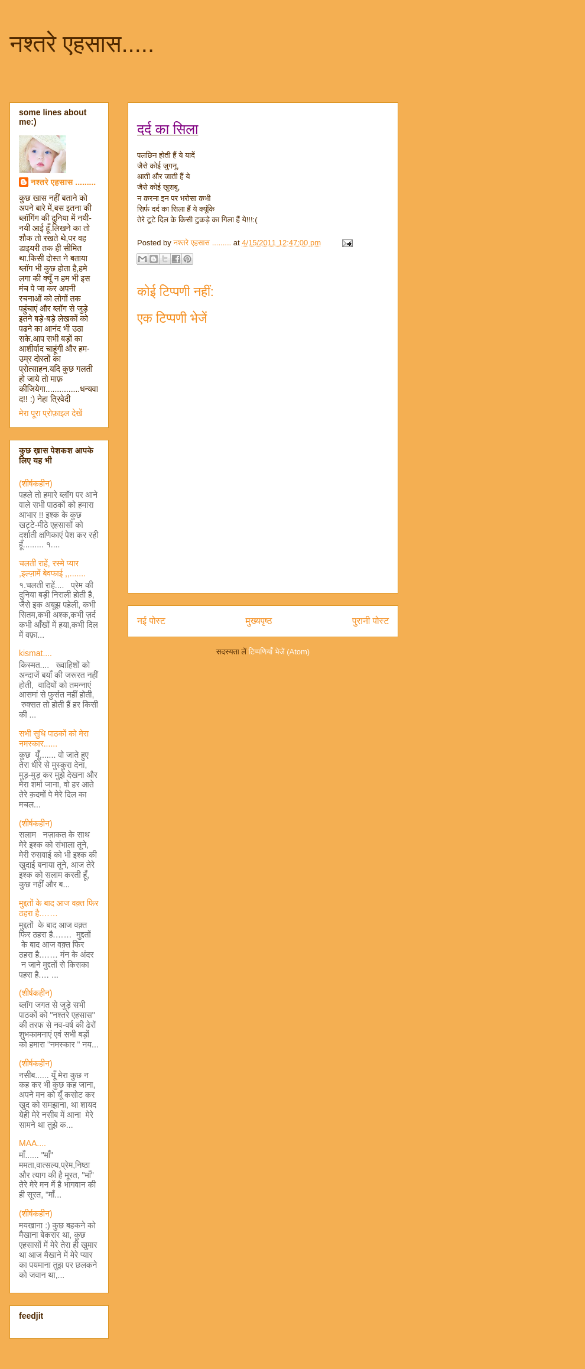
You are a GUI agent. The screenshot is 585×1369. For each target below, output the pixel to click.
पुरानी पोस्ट (370, 621)
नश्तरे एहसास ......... (63, 182)
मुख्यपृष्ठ (259, 621)
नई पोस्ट (151, 621)
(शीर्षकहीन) (36, 483)
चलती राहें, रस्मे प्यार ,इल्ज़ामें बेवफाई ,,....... (52, 568)
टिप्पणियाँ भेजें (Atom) (279, 651)
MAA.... (32, 1143)
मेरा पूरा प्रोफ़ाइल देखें (50, 413)
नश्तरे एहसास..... (81, 44)
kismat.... (35, 653)
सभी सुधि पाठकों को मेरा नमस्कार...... (54, 738)
